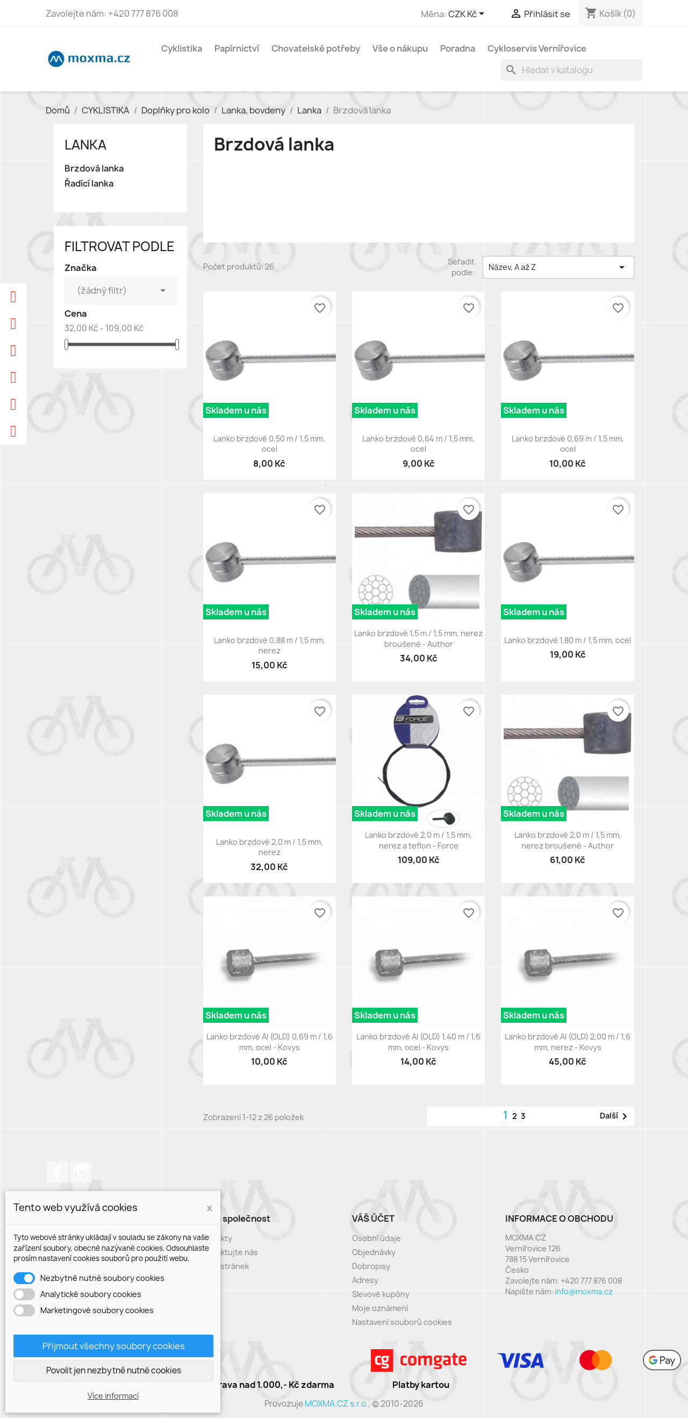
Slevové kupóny (381, 1294)
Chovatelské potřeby (315, 48)
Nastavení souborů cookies (402, 1322)
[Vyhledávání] (571, 70)
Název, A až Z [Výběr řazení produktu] (558, 267)
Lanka (85, 145)
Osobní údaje (376, 1238)
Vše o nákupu (400, 48)
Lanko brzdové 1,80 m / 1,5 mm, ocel (567, 640)
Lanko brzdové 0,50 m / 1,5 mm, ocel (269, 443)
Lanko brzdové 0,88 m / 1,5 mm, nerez (269, 645)
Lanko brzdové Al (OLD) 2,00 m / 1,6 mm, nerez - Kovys (567, 1041)
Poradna (457, 48)
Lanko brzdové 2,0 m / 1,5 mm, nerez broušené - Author (567, 840)
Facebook (57, 1172)
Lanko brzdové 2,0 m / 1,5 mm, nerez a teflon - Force (418, 840)
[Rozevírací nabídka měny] (468, 14)
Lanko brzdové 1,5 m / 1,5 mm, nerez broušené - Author (418, 638)
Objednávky (374, 1252)
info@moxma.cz (584, 1291)
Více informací (113, 1396)
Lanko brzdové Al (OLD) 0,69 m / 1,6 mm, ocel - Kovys (269, 1041)
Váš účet (373, 1218)
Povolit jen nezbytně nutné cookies (113, 1370)
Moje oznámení (380, 1308)
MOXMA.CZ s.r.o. (336, 1403)
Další (615, 1116)
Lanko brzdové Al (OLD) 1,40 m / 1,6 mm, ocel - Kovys (418, 1041)
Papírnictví (236, 48)
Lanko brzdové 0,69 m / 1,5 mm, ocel (568, 443)
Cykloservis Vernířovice (537, 48)
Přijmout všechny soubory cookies (113, 1346)
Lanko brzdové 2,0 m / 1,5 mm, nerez (269, 847)
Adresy (365, 1280)
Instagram (81, 1172)
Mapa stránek (224, 1266)
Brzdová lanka (94, 168)
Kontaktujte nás (228, 1252)
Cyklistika (181, 48)
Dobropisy (371, 1266)
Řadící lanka (88, 183)
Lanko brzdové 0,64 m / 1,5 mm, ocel (418, 443)
